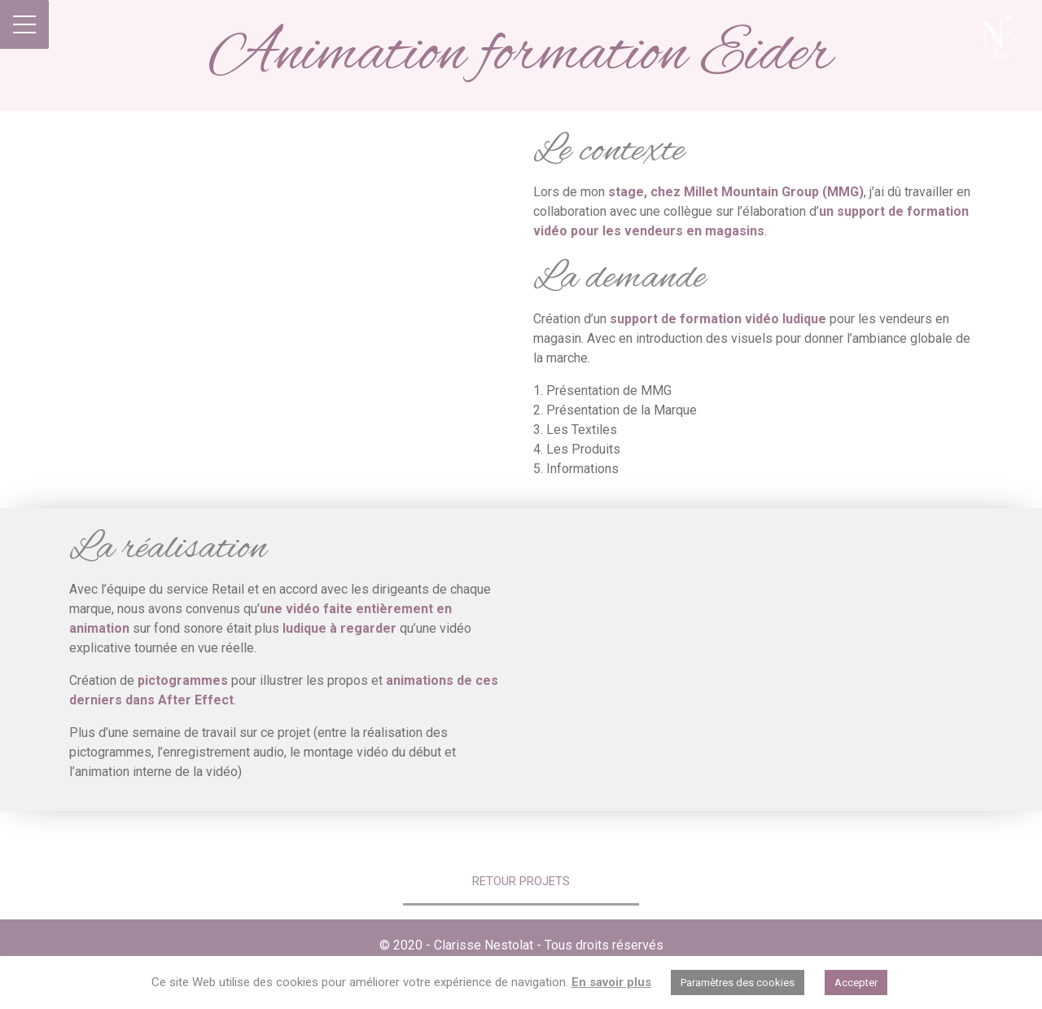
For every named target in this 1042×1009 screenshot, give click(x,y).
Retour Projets (521, 881)
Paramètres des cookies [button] (738, 982)
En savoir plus (611, 982)
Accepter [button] (856, 982)
